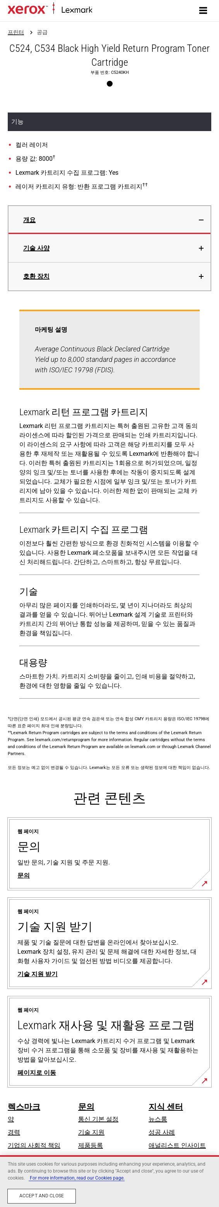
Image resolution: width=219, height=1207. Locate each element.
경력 (14, 1132)
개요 (29, 219)
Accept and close (41, 1195)
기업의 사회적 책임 (34, 1145)
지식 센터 (166, 1107)
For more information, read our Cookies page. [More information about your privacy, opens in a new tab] (77, 1178)
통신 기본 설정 (98, 1119)
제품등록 (90, 1145)
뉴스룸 (158, 1119)
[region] (109, 1181)
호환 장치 (36, 276)
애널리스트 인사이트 (177, 1145)
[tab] (109, 220)
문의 (86, 1107)
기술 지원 (91, 1132)
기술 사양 (36, 248)
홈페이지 (103, 10)
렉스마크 (24, 1107)
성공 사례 (162, 1132)
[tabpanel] (109, 505)
